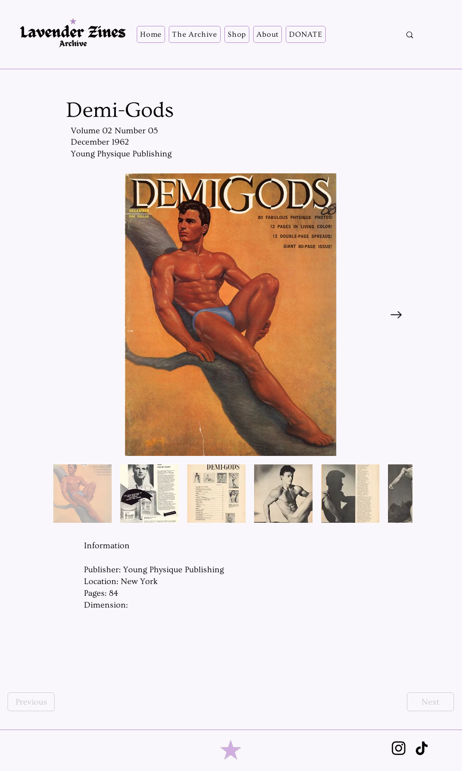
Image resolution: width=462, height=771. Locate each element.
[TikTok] (421, 748)
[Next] (430, 701)
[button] (195, 34)
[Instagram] (398, 748)
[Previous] (31, 701)
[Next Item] (396, 314)
